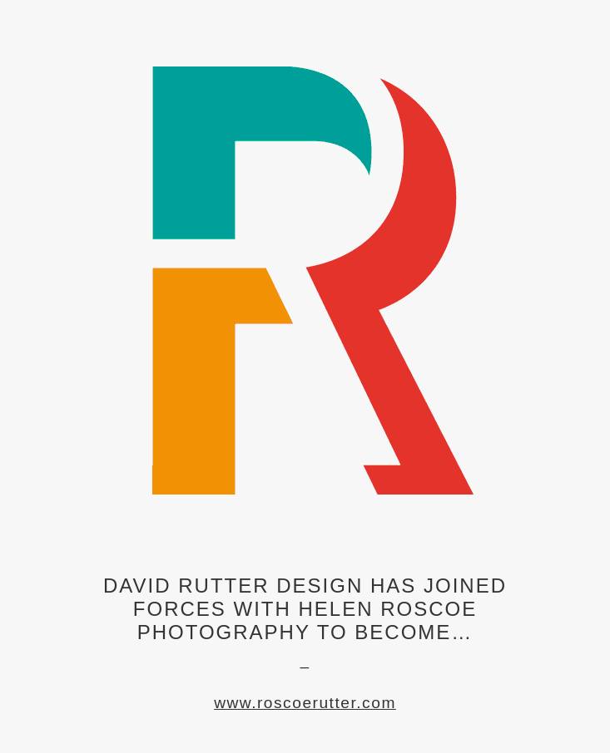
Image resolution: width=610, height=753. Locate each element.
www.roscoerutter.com (305, 702)
